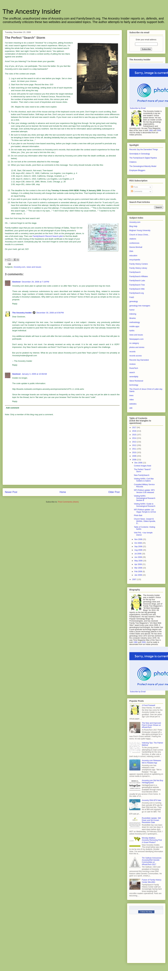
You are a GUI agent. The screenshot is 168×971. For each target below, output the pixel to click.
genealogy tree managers (139, 306)
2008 (134, 460)
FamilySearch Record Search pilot (48, 236)
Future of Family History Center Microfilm (151, 881)
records (132, 352)
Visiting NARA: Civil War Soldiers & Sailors (144, 480)
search (132, 372)
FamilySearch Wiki (136, 289)
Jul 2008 (138, 554)
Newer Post (11, 492)
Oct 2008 (138, 543)
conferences (134, 243)
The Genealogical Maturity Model (142, 166)
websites (133, 404)
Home (63, 492)
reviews (132, 364)
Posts (134, 187)
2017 (134, 427)
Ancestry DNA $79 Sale (151, 800)
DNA (131, 251)
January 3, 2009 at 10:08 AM (34, 374)
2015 (134, 435)
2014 (134, 438)
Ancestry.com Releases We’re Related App (151, 761)
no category (134, 343)
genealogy (133, 301)
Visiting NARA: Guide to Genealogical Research (144, 505)
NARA (131, 331)
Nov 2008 (138, 539)
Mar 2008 (138, 568)
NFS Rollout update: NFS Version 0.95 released (144, 491)
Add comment (12, 408)
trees (131, 395)
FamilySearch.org (136, 293)
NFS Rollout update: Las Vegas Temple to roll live (145, 511)
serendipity (133, 377)
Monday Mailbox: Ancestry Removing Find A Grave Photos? (152, 840)
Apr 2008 (138, 564)
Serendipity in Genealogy (139, 154)
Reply (14, 304)
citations (132, 239)
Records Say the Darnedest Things (143, 149)
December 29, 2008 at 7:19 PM (35, 282)
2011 (134, 449)
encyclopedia (134, 260)
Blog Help (133, 226)
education (133, 256)
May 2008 (138, 561)
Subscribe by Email (138, 108)
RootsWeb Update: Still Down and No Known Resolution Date (151, 820)
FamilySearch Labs (137, 281)
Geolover (16, 282)
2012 (134, 445)
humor (132, 310)
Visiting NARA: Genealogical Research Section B (144, 498)
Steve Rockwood (136, 381)
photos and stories (136, 347)
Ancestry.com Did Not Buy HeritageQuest (152, 781)
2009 (134, 456)
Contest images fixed (142, 466)
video (131, 400)
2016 (134, 431)
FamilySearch (135, 272)
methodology (134, 322)
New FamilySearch (141, 475)
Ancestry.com (19, 267)
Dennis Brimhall (135, 247)
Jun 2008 (138, 557)
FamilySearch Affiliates (138, 276)
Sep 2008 (138, 546)
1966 (151, 130)
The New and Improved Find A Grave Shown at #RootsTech (151, 725)
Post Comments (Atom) (68, 502)
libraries (132, 318)
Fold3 (131, 297)
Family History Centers (138, 264)
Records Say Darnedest (139, 360)
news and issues (33, 267)
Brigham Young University (139, 230)
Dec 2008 (138, 463)
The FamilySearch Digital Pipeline (143, 158)
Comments (136, 191)
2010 (134, 452)
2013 (134, 442)
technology (133, 385)
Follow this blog (146, 912)
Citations (133, 162)
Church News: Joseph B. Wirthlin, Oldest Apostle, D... (145, 521)
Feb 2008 (138, 571)
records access (135, 356)
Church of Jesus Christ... (139, 235)
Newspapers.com (136, 339)
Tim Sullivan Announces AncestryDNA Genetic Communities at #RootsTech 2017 (151, 861)
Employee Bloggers (137, 170)
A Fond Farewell (148, 705)
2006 (159, 130)
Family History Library (138, 268)
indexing (132, 314)
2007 (134, 579)
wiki (130, 408)
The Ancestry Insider (31, 11)
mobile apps (134, 326)
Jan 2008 (138, 575)
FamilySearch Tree (137, 285)
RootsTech (133, 368)
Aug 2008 (138, 550)
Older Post (114, 492)
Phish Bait (138, 515)
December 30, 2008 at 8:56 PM (50, 313)
